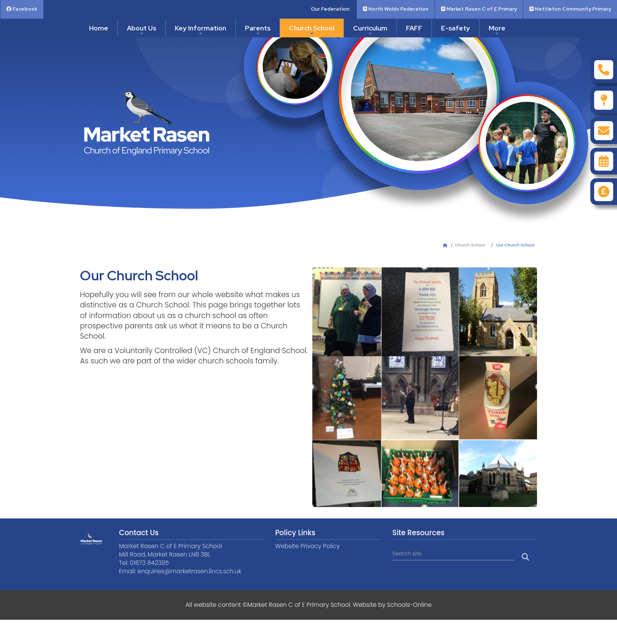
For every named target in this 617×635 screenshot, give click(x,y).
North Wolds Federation (395, 9)
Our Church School (515, 245)
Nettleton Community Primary (570, 9)
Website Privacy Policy (307, 546)
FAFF (414, 28)
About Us (141, 30)
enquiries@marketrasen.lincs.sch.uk (189, 571)
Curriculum (370, 30)
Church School (311, 30)
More (497, 30)
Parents (257, 30)
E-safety (455, 28)
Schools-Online (409, 605)
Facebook (21, 9)
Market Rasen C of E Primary (479, 9)
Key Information (200, 30)
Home (98, 28)
